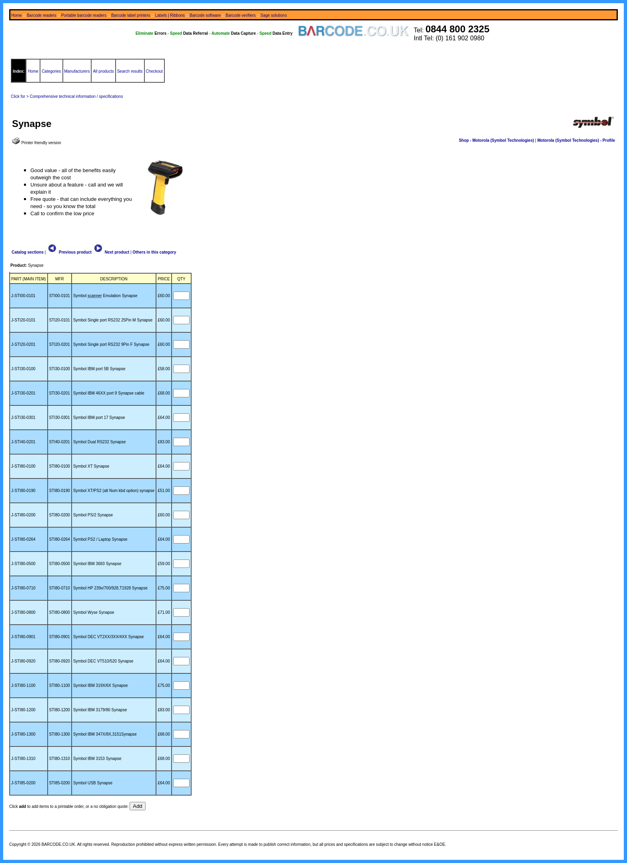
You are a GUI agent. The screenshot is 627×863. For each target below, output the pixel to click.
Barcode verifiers (241, 15)
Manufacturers (77, 71)
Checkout (154, 71)
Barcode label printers (130, 15)
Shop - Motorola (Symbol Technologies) (496, 140)
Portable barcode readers (83, 15)
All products (103, 71)
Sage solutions (274, 15)
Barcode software (205, 15)
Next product (111, 252)
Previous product (69, 252)
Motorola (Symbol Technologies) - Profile (576, 140)
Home (16, 15)
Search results (130, 71)
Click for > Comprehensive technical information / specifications (67, 96)
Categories (51, 71)
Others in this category (154, 252)
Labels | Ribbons (170, 15)
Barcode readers (41, 15)
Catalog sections (28, 252)
